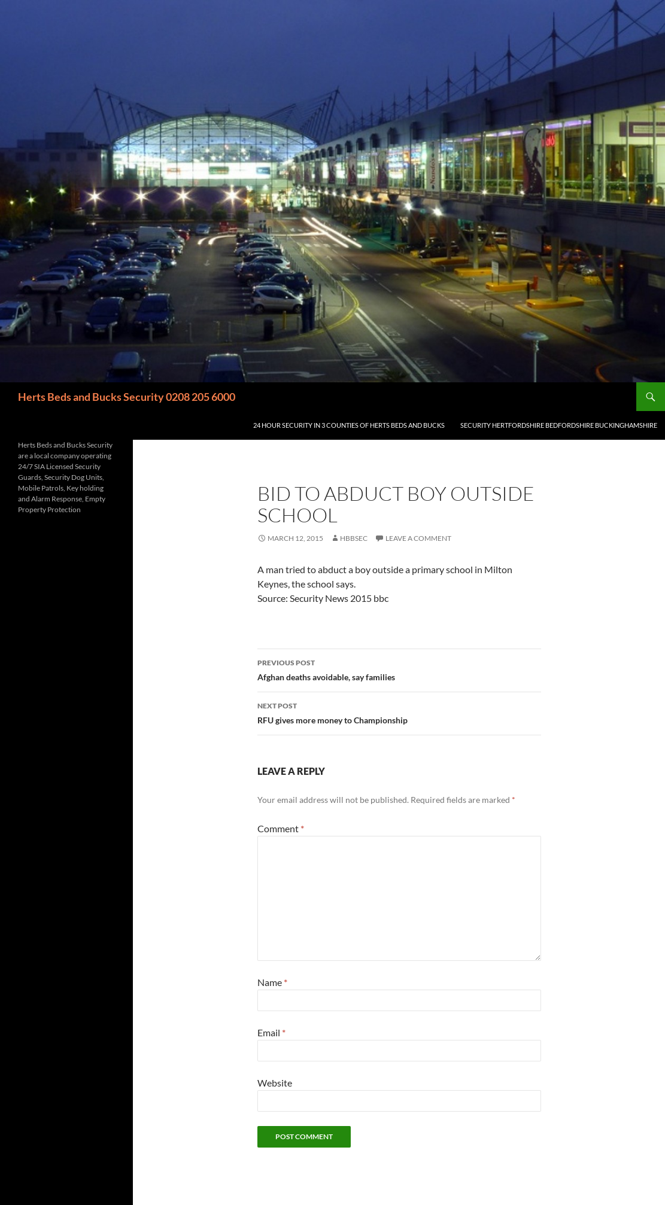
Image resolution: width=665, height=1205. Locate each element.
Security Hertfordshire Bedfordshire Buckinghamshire (558, 425)
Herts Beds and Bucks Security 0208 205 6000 (126, 396)
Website (274, 1082)
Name (272, 982)
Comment (280, 828)
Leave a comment (418, 538)
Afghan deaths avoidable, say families (399, 669)
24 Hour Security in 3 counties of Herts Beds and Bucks (349, 425)
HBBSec (354, 538)
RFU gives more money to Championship (399, 712)
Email (271, 1032)
